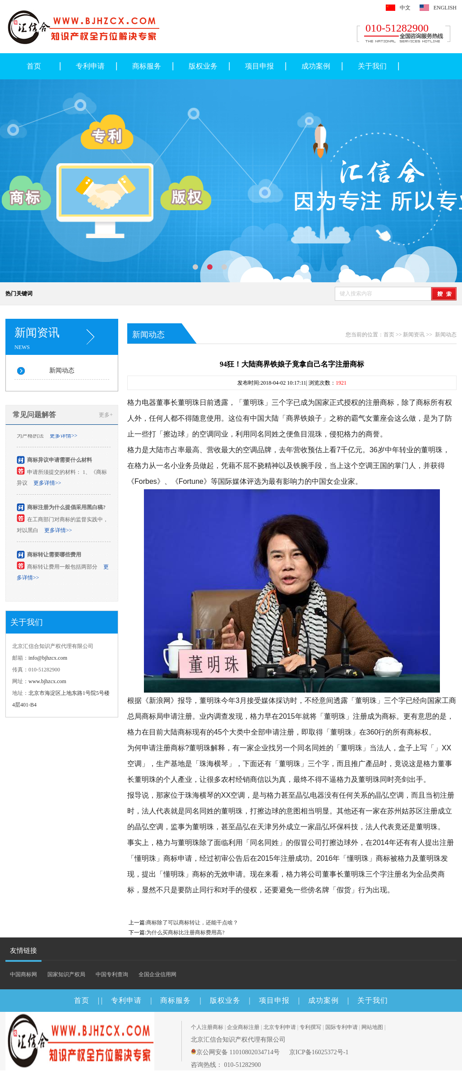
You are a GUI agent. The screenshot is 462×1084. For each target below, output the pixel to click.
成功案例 (315, 66)
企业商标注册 (243, 1027)
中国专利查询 (112, 974)
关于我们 (372, 66)
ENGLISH (445, 8)
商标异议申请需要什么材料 (59, 461)
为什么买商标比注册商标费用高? (185, 932)
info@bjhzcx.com (47, 658)
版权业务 (203, 66)
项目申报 (259, 66)
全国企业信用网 (157, 974)
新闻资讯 (414, 334)
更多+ (106, 415)
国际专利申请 (341, 1027)
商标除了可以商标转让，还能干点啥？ (192, 922)
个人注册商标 (207, 1027)
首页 (34, 66)
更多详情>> (64, 436)
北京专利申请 (279, 1027)
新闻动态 (61, 370)
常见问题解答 (34, 414)
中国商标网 (23, 974)
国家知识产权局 (66, 974)
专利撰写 (310, 1027)
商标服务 (146, 66)
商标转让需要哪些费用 (54, 555)
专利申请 (90, 66)
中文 (405, 8)
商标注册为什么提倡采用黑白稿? (66, 508)
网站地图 (372, 1027)
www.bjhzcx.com (47, 681)
